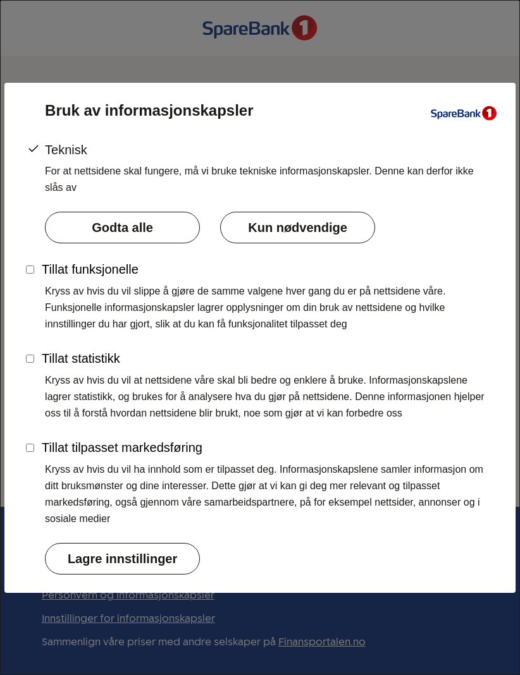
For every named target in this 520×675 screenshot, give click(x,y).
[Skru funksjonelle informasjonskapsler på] (30, 269)
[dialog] (260, 337)
